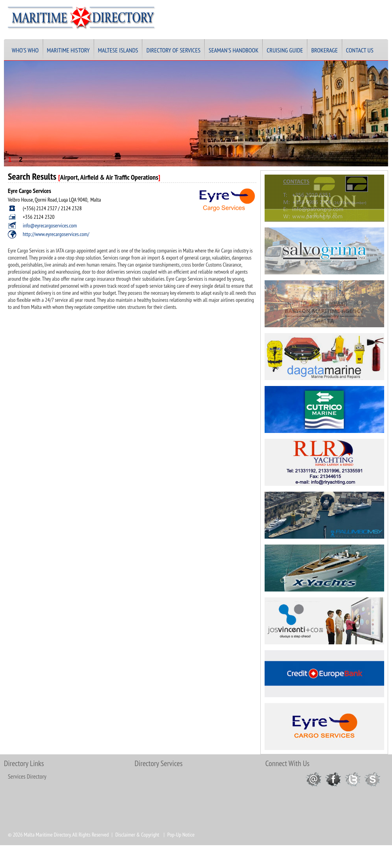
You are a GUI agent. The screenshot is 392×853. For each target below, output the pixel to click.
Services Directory (27, 776)
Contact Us (360, 50)
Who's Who (25, 50)
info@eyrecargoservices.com (50, 225)
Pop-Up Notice (180, 834)
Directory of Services (173, 50)
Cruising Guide (285, 50)
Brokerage (324, 50)
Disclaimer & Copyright (137, 834)
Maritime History (68, 50)
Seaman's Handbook (233, 50)
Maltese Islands (118, 50)
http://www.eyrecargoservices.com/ (56, 234)
